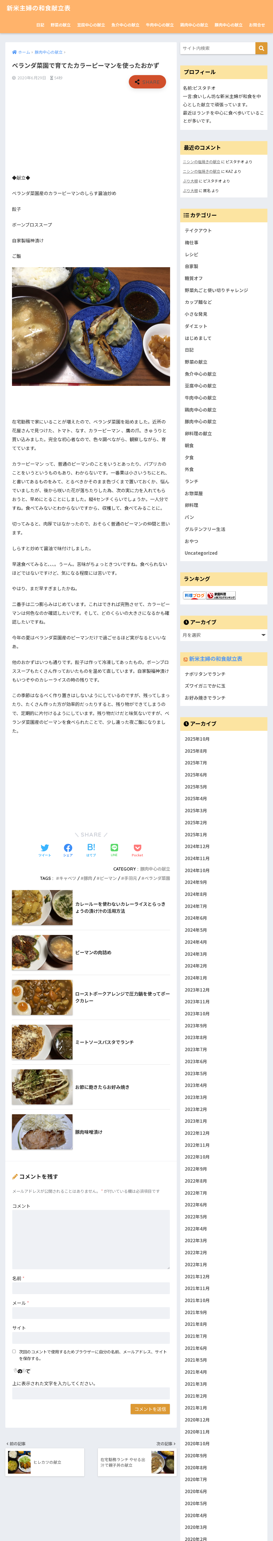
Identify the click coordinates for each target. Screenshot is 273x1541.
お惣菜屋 (194, 493)
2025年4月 (196, 798)
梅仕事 (191, 242)
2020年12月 (197, 1419)
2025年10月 (197, 738)
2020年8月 (196, 1467)
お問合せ (257, 25)
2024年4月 (196, 941)
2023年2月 (196, 1109)
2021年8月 (196, 1324)
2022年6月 (196, 1204)
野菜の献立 (61, 25)
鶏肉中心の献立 (194, 25)
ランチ (191, 481)
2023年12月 (197, 989)
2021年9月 (196, 1312)
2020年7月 (196, 1479)
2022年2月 (196, 1252)
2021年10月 (197, 1300)
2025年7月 (196, 762)
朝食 (189, 445)
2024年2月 (196, 965)
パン (189, 517)
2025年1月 (196, 834)
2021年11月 (197, 1288)
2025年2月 (196, 822)
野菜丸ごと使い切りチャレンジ (216, 290)
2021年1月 (196, 1407)
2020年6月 (196, 1491)
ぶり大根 (190, 181)
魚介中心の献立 (125, 25)
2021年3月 (196, 1383)
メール (20, 1302)
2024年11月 (197, 858)
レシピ (191, 254)
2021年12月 (197, 1276)
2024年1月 (196, 978)
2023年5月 (196, 1073)
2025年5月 (196, 786)
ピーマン (108, 878)
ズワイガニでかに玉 (205, 685)
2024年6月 (196, 918)
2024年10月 (197, 870)
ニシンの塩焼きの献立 (201, 161)
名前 (18, 1278)
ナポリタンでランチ (205, 674)
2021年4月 (196, 1372)
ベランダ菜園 (157, 878)
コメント (21, 1205)
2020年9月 (196, 1455)
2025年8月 (196, 750)
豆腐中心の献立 (91, 25)
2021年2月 (196, 1395)
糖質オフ (194, 278)
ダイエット (196, 326)
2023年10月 (197, 1013)
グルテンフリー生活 (205, 529)
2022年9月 (196, 1169)
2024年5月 (196, 930)
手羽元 (130, 878)
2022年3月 (196, 1240)
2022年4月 (196, 1228)
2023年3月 (196, 1097)
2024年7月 (196, 906)
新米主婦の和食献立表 (39, 8)
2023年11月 (197, 1001)
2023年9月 (196, 1025)
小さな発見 (196, 314)
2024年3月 (196, 953)
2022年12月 (197, 1133)
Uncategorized (201, 553)
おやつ (191, 541)
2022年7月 (196, 1192)
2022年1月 (196, 1264)
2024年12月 (197, 846)
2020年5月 (196, 1503)
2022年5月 (196, 1216)
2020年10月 (197, 1443)
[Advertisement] (91, 131)
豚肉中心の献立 (229, 25)
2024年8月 (196, 894)
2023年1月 (196, 1121)
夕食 (189, 457)
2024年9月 (196, 882)
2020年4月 (196, 1515)
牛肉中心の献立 (160, 25)
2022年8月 (196, 1180)
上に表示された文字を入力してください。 (55, 1383)
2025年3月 (196, 810)
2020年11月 (197, 1431)
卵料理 (191, 505)
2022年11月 (197, 1145)
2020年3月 (196, 1527)
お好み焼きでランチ (205, 697)
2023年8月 (196, 1037)
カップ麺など (198, 302)
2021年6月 (196, 1348)
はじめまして (198, 338)
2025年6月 (196, 774)
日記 (40, 25)
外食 (189, 469)
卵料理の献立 (198, 433)
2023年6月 (196, 1061)
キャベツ (67, 878)
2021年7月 (196, 1336)
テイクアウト (198, 230)
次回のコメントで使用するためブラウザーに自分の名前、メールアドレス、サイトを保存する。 (93, 1355)
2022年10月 (197, 1157)
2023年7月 (196, 1049)
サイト (19, 1327)
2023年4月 (196, 1085)
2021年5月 (196, 1360)
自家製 (191, 266)
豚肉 (88, 878)
